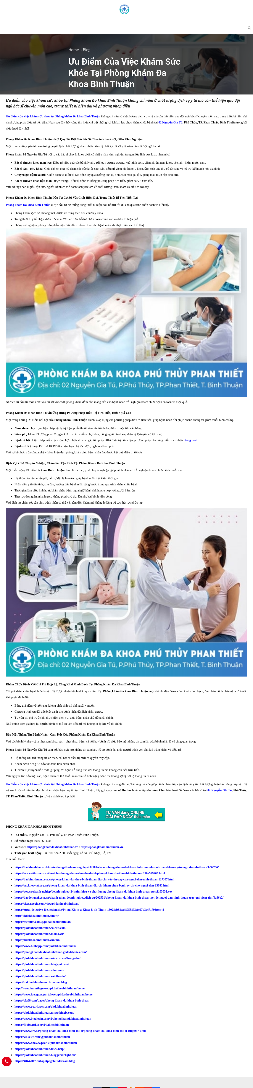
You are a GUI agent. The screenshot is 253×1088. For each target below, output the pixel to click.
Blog (86, 49)
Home (73, 49)
